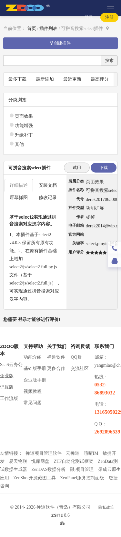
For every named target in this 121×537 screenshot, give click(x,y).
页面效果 (24, 116)
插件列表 (48, 28)
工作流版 (9, 398)
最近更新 (72, 79)
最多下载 (17, 79)
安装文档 (48, 185)
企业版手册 (35, 380)
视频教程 (33, 391)
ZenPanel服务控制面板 (82, 477)
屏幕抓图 (19, 197)
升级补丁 (24, 135)
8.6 (60, 516)
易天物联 (18, 461)
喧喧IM (91, 453)
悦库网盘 (40, 461)
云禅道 (72, 453)
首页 (31, 28)
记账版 (7, 387)
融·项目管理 (82, 469)
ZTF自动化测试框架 (74, 461)
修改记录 (48, 197)
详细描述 (19, 185)
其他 (19, 144)
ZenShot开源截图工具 (35, 477)
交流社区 (80, 368)
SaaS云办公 (11, 364)
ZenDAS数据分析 (49, 469)
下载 (103, 167)
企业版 (7, 375)
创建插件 (60, 43)
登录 (89, 17)
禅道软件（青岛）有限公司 (63, 507)
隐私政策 (106, 507)
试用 (77, 167)
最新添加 (45, 79)
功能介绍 (33, 357)
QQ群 (76, 357)
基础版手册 (35, 368)
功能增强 (24, 125)
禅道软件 (56, 357)
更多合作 (56, 368)
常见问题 (33, 402)
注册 (109, 17)
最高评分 (100, 79)
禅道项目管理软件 (43, 453)
